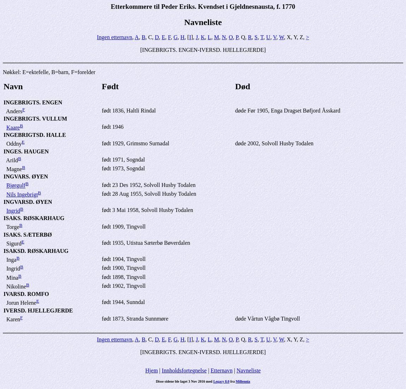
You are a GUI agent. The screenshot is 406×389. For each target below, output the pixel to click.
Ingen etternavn (114, 37)
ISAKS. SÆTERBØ (28, 235)
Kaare (13, 127)
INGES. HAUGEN (26, 151)
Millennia (242, 381)
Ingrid (13, 211)
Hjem (151, 370)
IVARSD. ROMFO (26, 294)
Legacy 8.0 (221, 381)
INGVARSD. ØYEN (28, 202)
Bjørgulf (15, 186)
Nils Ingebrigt (22, 194)
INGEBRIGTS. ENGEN (33, 102)
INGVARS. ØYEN (26, 177)
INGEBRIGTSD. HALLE (35, 135)
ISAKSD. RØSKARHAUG (36, 251)
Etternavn (222, 370)
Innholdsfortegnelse (184, 370)
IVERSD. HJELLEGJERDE (38, 311)
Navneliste (249, 370)
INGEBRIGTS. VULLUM (35, 119)
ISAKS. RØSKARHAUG (34, 218)
